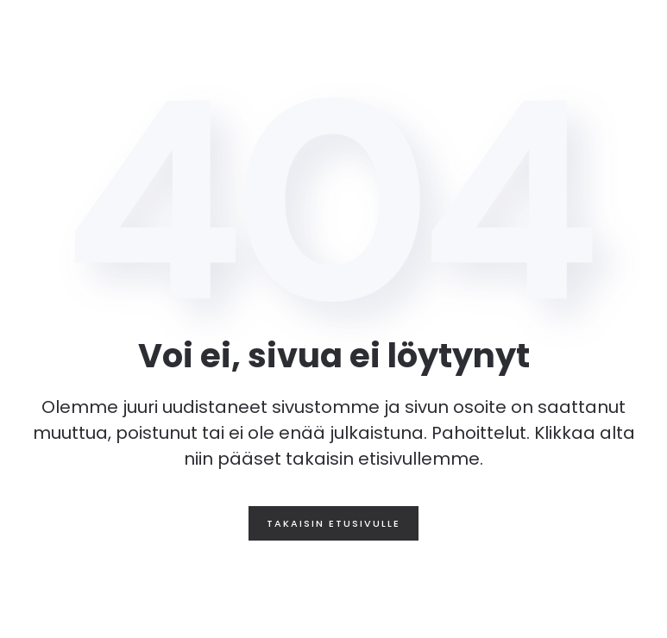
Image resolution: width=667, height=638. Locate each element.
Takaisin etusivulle (333, 523)
